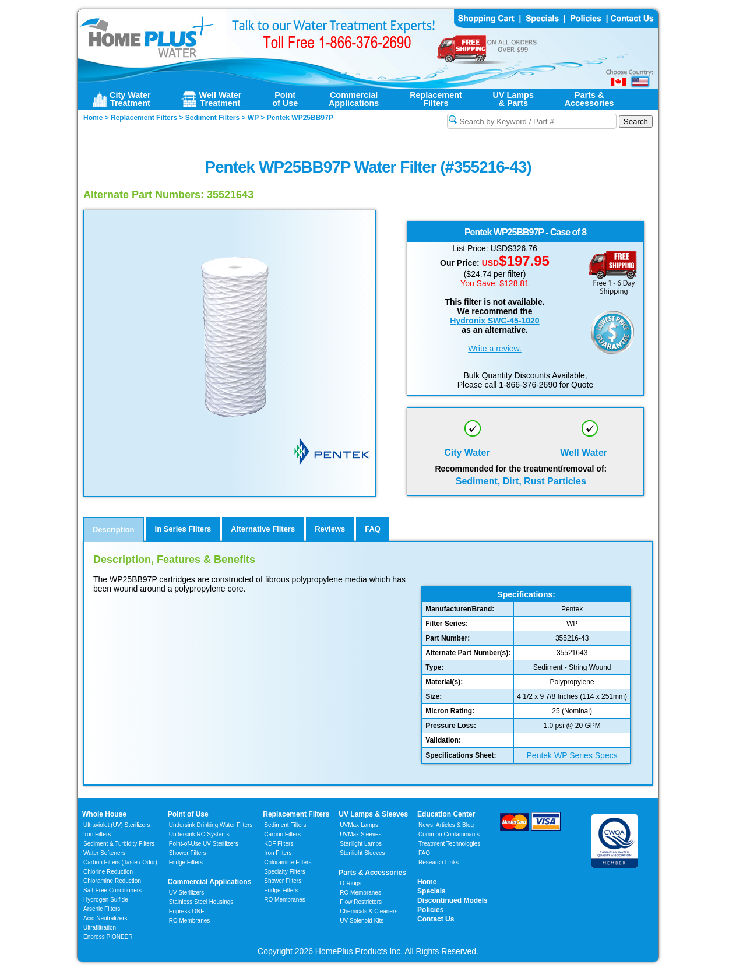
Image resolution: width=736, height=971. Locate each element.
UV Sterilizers (187, 892)
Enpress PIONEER (107, 937)
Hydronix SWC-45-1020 (494, 320)
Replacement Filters (296, 814)
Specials (431, 891)
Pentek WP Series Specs (572, 755)
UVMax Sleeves (360, 834)
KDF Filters (278, 843)
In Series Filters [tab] (183, 529)
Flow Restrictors (361, 902)
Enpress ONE (187, 911)
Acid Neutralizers (105, 918)
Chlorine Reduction (108, 871)
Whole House (104, 814)
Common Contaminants (449, 834)
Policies (430, 910)
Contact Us (435, 919)
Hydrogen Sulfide (105, 899)
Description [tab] (114, 529)
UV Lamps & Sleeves (373, 814)
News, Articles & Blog (446, 825)
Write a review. (495, 348)
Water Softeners (104, 853)
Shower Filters (187, 853)
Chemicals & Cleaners (368, 911)
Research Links (438, 862)
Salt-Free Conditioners (112, 890)
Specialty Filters (284, 871)
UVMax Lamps (359, 825)
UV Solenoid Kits (361, 920)
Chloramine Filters (287, 862)
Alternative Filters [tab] (263, 529)
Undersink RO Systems (199, 834)
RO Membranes (189, 920)
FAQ (424, 853)
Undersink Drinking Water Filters (211, 825)
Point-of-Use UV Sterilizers (203, 843)
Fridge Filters (186, 862)
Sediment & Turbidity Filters (118, 843)
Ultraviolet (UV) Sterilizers (116, 825)
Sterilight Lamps (361, 843)
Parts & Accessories (372, 872)
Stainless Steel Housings (201, 902)
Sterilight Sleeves (362, 853)
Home (426, 882)
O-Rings (350, 883)
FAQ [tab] (373, 529)
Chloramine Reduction (112, 881)
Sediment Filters (285, 825)
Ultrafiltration (99, 927)
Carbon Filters (120, 862)
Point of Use (188, 814)
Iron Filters (97, 834)
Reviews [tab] (330, 529)
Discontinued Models (452, 900)
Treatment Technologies (449, 843)
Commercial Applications (210, 882)
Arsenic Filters (101, 909)
